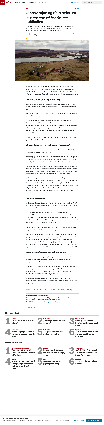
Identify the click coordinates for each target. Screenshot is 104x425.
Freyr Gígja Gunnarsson (31, 33)
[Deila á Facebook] (73, 8)
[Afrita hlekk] (71, 8)
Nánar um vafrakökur (11, 423)
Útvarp (24, 2)
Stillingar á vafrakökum (62, 421)
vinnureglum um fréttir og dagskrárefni (54, 302)
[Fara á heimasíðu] (7, 2)
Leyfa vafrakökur (94, 421)
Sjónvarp (31, 2)
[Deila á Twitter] (75, 8)
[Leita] (101, 2)
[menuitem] (19, 2)
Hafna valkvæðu (78, 421)
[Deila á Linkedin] (78, 8)
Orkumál (29, 8)
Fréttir (16, 2)
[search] (91, 3)
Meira (39, 2)
